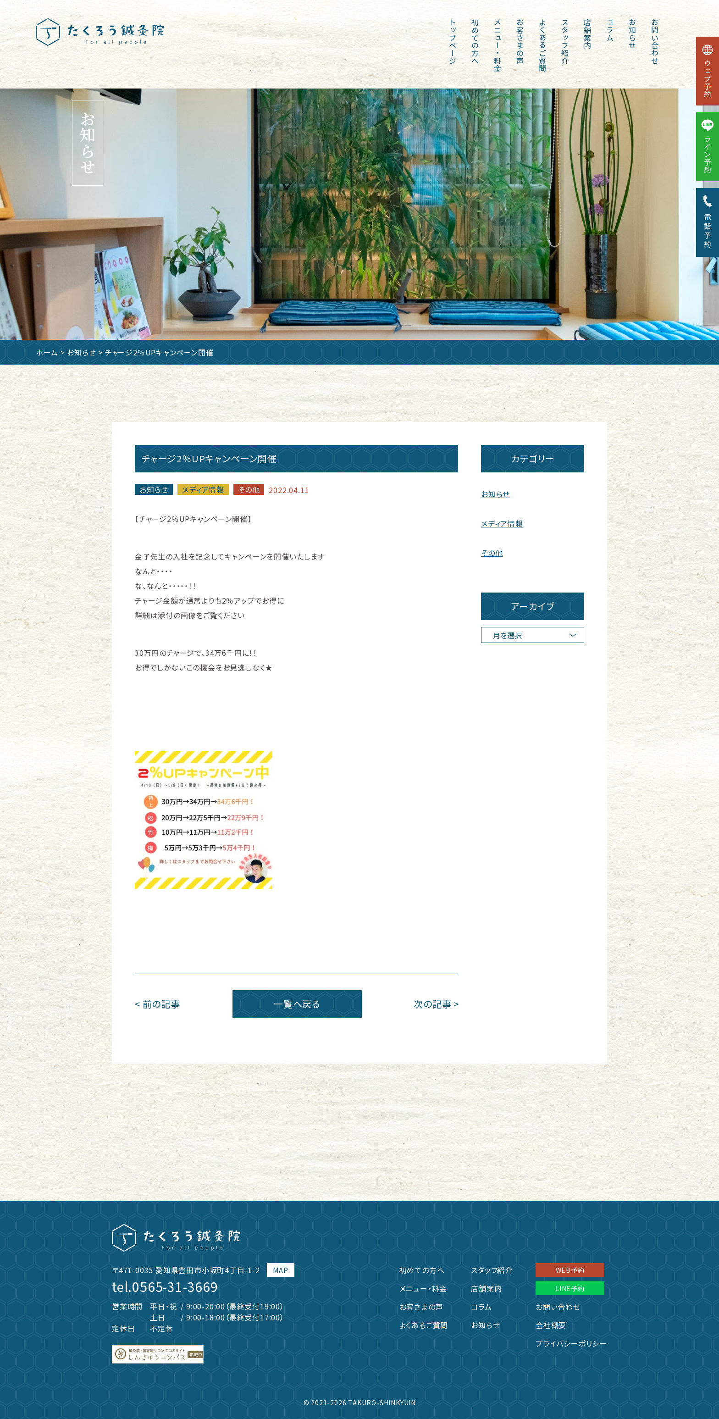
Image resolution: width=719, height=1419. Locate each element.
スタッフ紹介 (564, 41)
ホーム (47, 352)
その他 (249, 489)
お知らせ (632, 33)
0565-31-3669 (175, 1286)
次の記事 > (436, 1003)
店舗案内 (587, 33)
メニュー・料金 (497, 45)
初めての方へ (475, 41)
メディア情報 (203, 489)
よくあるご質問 (542, 45)
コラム (609, 29)
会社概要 (551, 1324)
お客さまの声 (519, 41)
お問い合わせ (654, 41)
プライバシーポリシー (571, 1343)
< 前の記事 (157, 1003)
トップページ (452, 41)
